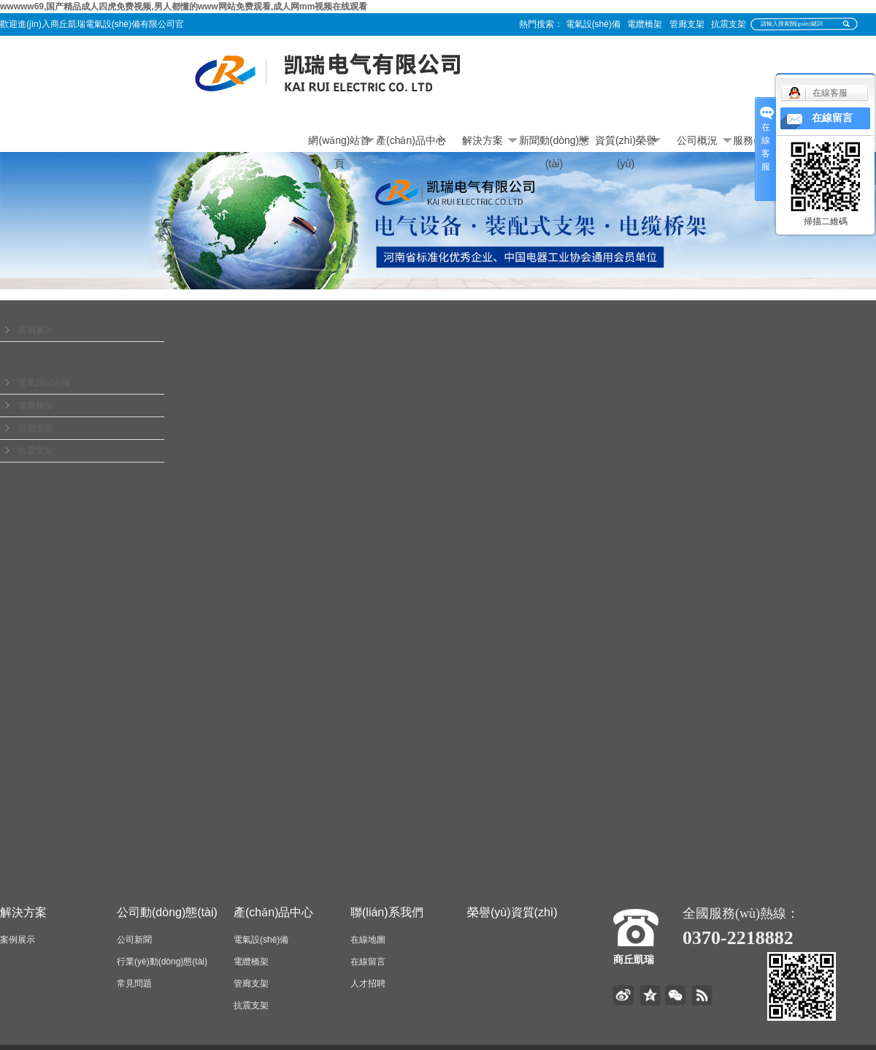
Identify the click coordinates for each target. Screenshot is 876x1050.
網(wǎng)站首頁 (339, 143)
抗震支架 (728, 24)
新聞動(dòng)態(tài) (554, 143)
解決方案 (482, 140)
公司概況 (697, 140)
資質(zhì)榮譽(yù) (625, 143)
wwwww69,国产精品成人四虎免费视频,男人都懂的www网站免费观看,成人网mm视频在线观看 (183, 6)
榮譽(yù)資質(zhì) (512, 912)
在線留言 (367, 961)
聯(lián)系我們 (386, 912)
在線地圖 (367, 940)
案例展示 (35, 330)
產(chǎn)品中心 (411, 140)
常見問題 (134, 983)
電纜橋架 (644, 24)
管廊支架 (686, 24)
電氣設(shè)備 (593, 24)
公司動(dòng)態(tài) (167, 912)
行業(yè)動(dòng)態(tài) (162, 961)
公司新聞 (134, 940)
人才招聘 (367, 983)
